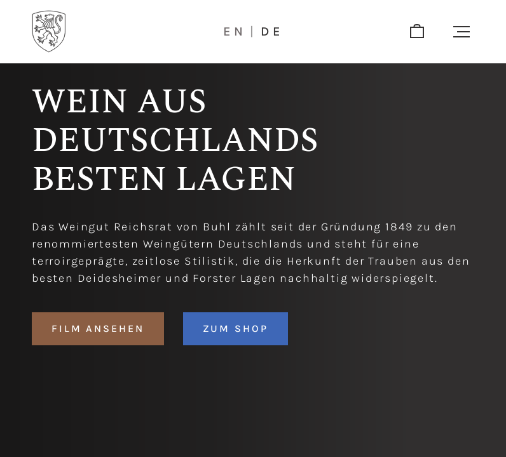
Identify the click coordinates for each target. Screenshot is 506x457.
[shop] (417, 31)
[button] (461, 31)
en (235, 31)
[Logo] (49, 31)
